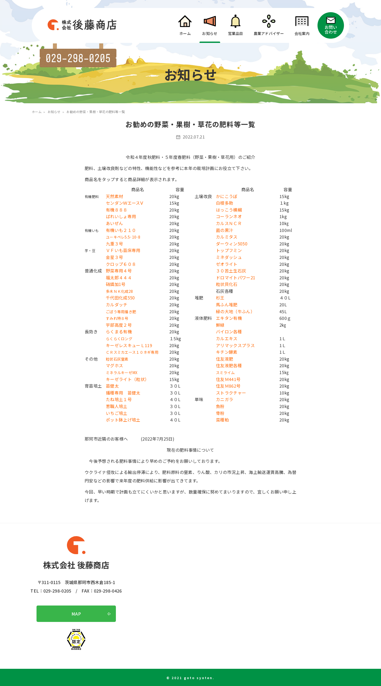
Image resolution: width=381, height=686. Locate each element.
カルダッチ (117, 304)
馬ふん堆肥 (227, 304)
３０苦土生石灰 (231, 270)
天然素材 (114, 196)
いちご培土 (117, 413)
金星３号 (114, 257)
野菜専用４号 (119, 270)
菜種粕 (222, 419)
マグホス (114, 365)
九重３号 (114, 243)
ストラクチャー (231, 392)
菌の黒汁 (224, 230)
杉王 (220, 297)
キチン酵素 (227, 352)
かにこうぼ (227, 196)
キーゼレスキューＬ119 (129, 345)
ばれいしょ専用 (121, 216)
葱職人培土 (117, 406)
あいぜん (114, 223)
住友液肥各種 (229, 365)
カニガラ (224, 399)
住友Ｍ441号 (228, 379)
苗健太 (112, 386)
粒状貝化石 (227, 284)
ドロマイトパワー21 (235, 277)
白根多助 (224, 203)
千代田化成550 (120, 297)
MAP (76, 614)
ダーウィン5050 (231, 243)
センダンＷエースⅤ (124, 203)
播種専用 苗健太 (123, 392)
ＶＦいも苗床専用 (123, 250)
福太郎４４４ (119, 277)
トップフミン (229, 250)
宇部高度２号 (119, 325)
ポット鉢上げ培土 (123, 419)
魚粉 (220, 406)
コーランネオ (229, 216)
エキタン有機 (229, 318)
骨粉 (220, 413)
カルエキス (227, 338)
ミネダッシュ (229, 257)
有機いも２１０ (121, 230)
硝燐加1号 (116, 284)
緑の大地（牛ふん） (235, 311)
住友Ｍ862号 (228, 386)
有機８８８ (117, 210)
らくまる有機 (119, 331)
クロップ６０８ (121, 264)
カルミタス (227, 237)
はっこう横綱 (229, 210)
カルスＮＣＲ (229, 223)
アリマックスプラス (235, 345)
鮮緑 (220, 325)
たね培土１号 (119, 399)
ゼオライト (227, 264)
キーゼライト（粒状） (127, 379)
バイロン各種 (229, 331)
